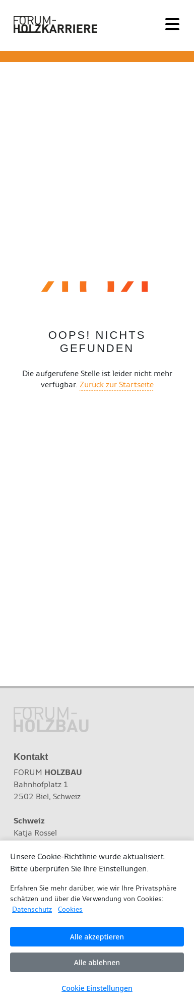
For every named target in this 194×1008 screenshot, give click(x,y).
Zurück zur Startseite (117, 384)
